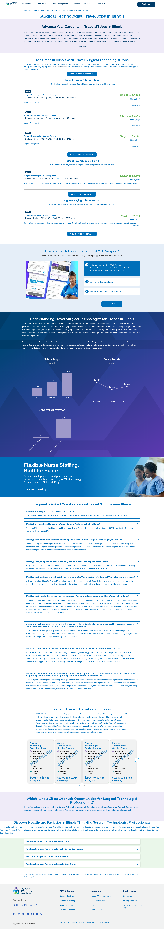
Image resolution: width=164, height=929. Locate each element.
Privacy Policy (64, 922)
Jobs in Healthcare (68, 896)
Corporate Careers (99, 900)
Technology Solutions (83, 4)
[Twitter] (19, 913)
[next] (137, 759)
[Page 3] (84, 784)
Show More (82, 46)
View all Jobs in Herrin (82, 194)
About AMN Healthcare (101, 896)
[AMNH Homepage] (11, 3)
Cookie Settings (104, 922)
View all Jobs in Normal (82, 234)
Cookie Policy (91, 922)
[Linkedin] (23, 913)
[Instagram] (41, 913)
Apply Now (145, 4)
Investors (95, 905)
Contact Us (127, 896)
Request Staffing (37, 489)
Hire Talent (42, 4)
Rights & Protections (78, 922)
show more (136, 105)
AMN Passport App (60, 67)
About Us (101, 4)
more (82, 813)
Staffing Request (130, 900)
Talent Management (60, 4)
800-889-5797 (25, 905)
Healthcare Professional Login (133, 906)
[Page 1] (79, 784)
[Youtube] (37, 913)
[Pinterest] (28, 913)
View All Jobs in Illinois (82, 74)
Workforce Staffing (67, 900)
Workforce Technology (69, 910)
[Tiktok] (32, 913)
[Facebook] (14, 913)
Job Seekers (26, 4)
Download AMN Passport (111, 303)
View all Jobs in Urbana (82, 155)
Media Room (96, 910)
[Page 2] (82, 784)
